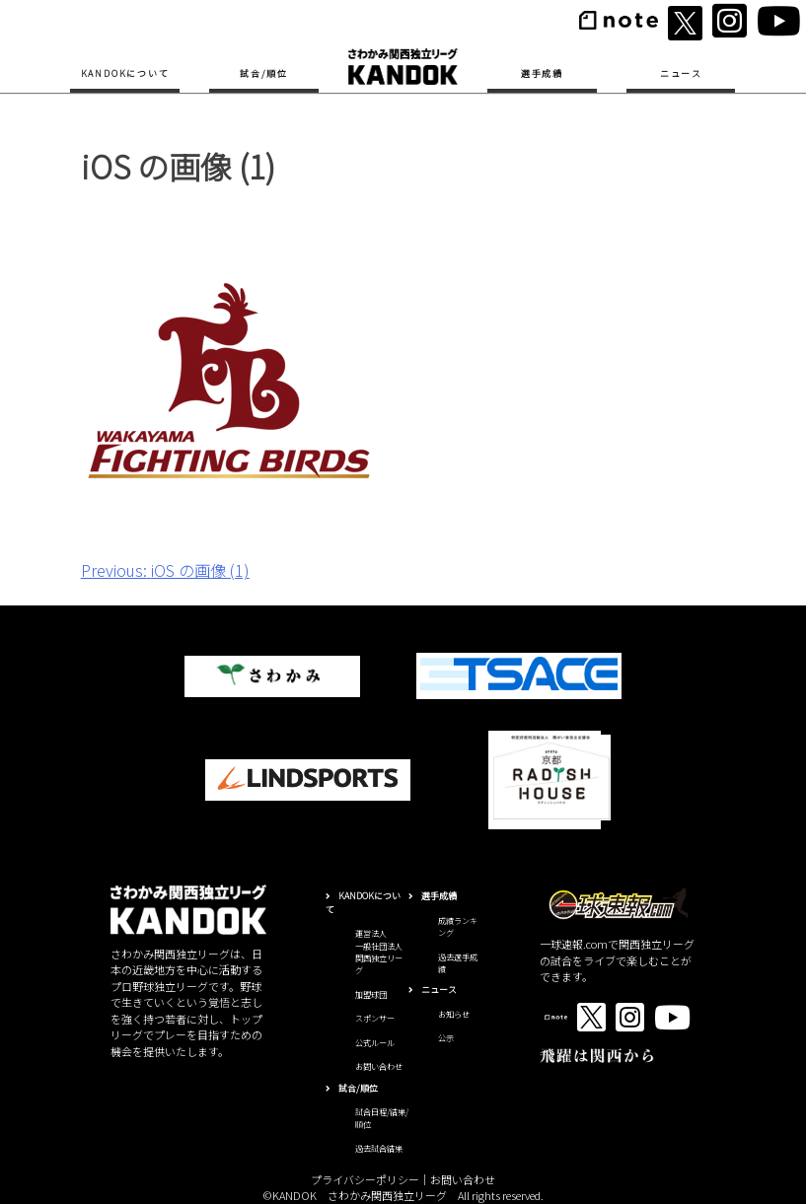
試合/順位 (264, 73)
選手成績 (542, 73)
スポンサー (375, 1018)
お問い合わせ (379, 1066)
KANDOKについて (125, 73)
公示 (446, 1037)
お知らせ (454, 1014)
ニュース (681, 73)
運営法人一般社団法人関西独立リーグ (379, 951)
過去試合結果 (379, 1148)
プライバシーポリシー (365, 1179)
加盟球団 (371, 994)
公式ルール (375, 1042)
